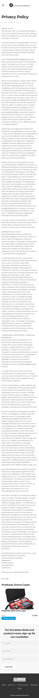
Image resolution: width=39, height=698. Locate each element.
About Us (11, 685)
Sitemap (33, 685)
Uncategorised (13, 22)
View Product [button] (8, 618)
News (4, 685)
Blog (19, 688)
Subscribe (9, 667)
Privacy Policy (22, 685)
